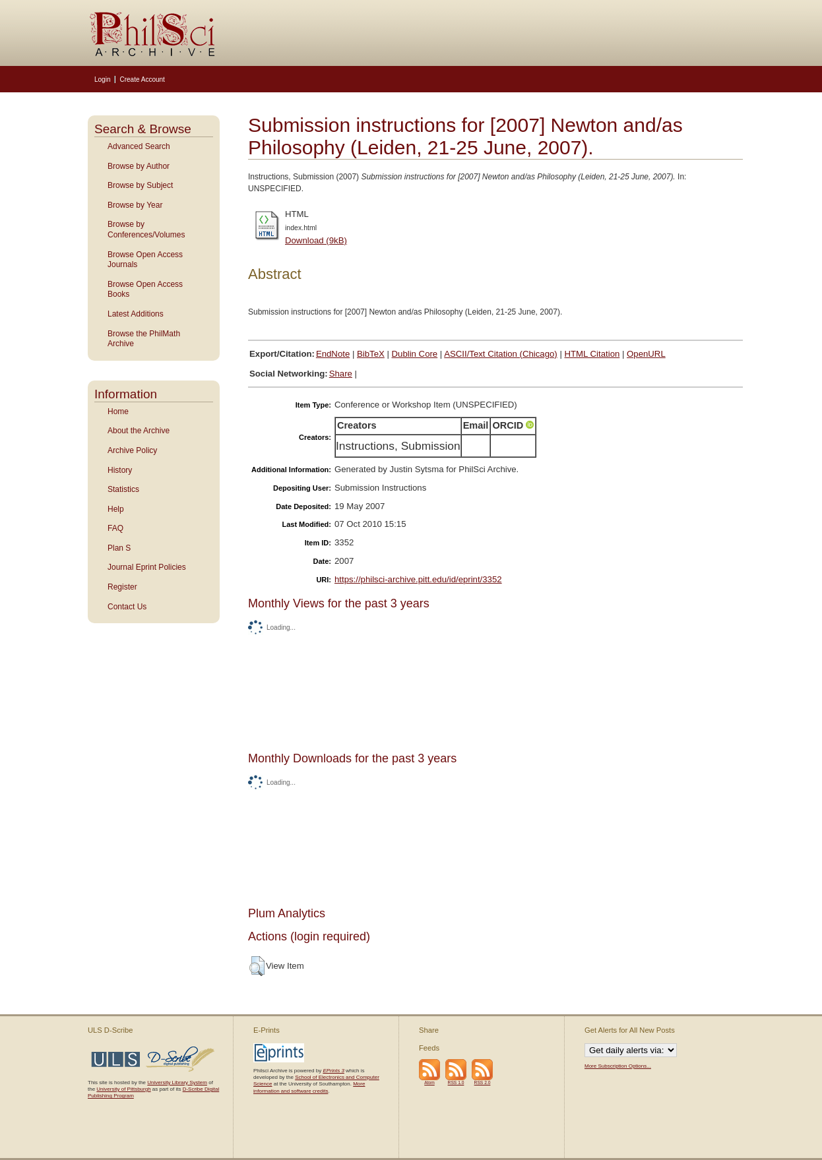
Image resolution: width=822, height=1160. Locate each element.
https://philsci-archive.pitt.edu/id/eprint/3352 (418, 579)
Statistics (123, 489)
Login (102, 79)
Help (116, 509)
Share (340, 374)
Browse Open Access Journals (145, 260)
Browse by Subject (140, 185)
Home (118, 411)
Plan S (119, 548)
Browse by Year (135, 205)
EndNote (333, 354)
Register (122, 587)
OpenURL (646, 354)
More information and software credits (309, 1087)
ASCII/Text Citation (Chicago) (500, 354)
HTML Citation (592, 354)
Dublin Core (415, 354)
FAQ (115, 528)
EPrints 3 (333, 1071)
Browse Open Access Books (145, 289)
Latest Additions (136, 314)
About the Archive (139, 430)
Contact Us (127, 606)
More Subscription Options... (618, 1066)
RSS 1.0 (456, 1082)
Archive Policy (132, 450)
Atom (429, 1082)
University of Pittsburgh (123, 1089)
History (120, 470)
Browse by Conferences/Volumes (146, 229)
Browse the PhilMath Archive (144, 339)
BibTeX (371, 354)
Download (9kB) (316, 240)
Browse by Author (139, 166)
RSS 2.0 (482, 1082)
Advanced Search (139, 146)
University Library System (177, 1082)
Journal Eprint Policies (147, 567)
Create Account (141, 79)
